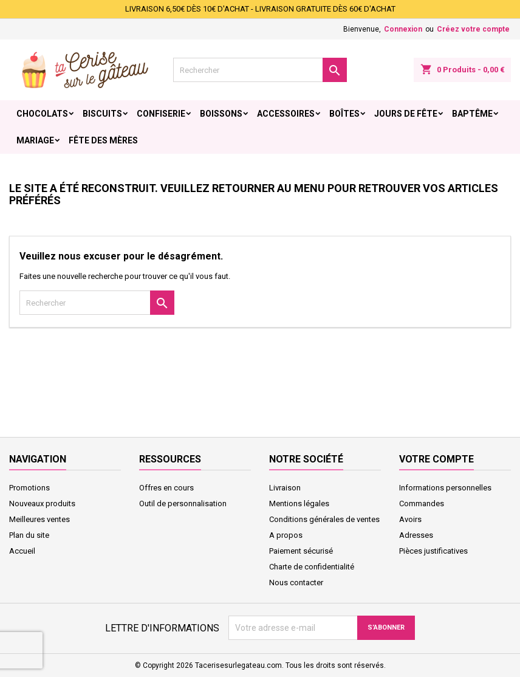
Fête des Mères (103, 140)
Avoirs (410, 519)
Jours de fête (405, 114)
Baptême (472, 114)
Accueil (22, 550)
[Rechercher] (259, 70)
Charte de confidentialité (311, 566)
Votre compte (436, 459)
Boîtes (344, 114)
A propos (286, 535)
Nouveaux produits (42, 503)
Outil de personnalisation (183, 503)
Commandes (421, 503)
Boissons (221, 114)
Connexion (403, 29)
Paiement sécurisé (301, 550)
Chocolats (42, 114)
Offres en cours (166, 487)
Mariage (35, 140)
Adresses (416, 535)
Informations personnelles (445, 487)
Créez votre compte (473, 29)
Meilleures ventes (39, 519)
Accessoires (286, 114)
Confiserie (161, 114)
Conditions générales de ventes (324, 519)
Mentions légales (299, 503)
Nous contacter (296, 582)
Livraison (285, 487)
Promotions (29, 487)
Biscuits (102, 114)
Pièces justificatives (433, 550)
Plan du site (29, 535)
